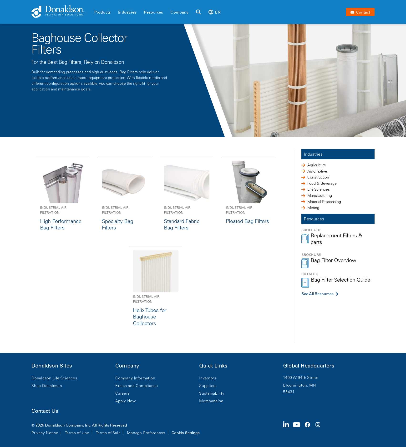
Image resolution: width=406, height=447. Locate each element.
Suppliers (208, 385)
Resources (153, 12)
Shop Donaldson (46, 385)
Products (102, 12)
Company (179, 12)
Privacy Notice (44, 433)
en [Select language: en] (214, 12)
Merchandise (211, 401)
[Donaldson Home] (61, 12)
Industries (127, 12)
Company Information (135, 378)
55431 (289, 391)
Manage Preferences (146, 433)
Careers (122, 393)
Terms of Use (77, 433)
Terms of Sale (108, 433)
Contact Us (44, 411)
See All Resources (317, 293)
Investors (207, 378)
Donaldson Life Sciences (54, 378)
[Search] (198, 12)
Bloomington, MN (299, 385)
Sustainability (211, 393)
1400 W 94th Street (301, 377)
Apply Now (125, 401)
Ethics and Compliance (136, 385)
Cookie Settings (186, 433)
